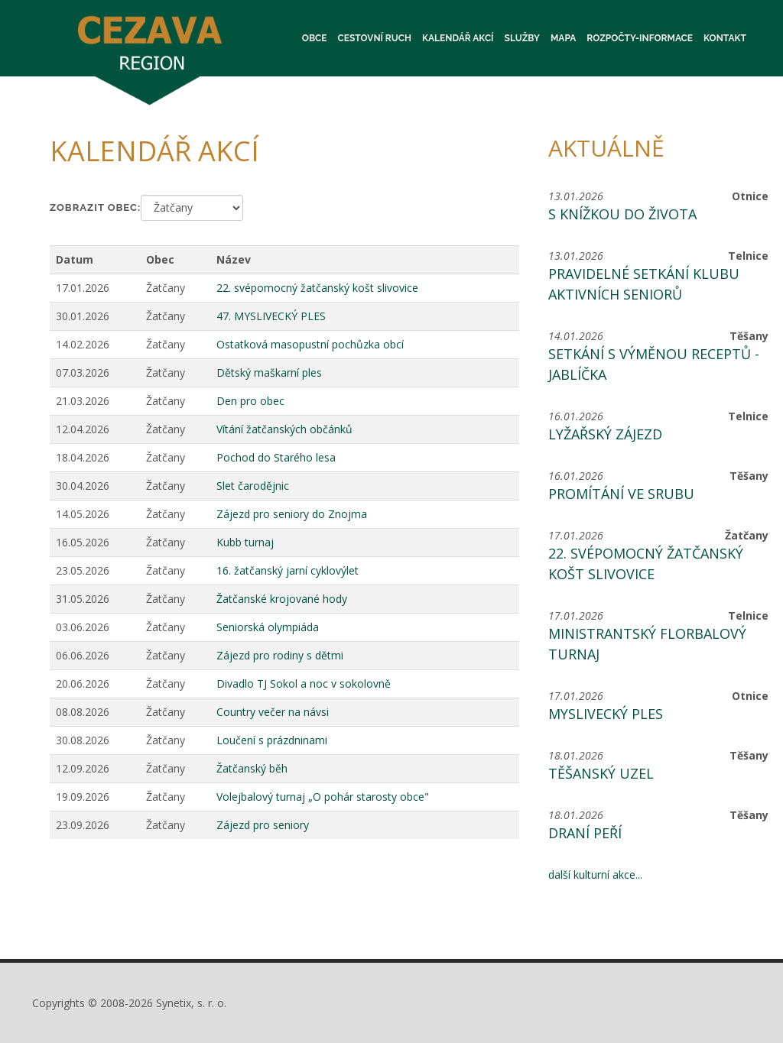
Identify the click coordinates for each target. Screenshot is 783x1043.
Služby (522, 38)
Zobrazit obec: (95, 207)
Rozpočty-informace (639, 38)
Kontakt (724, 38)
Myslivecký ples (605, 714)
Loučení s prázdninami (271, 740)
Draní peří (585, 833)
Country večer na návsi (272, 712)
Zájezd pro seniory (262, 825)
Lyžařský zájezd (605, 434)
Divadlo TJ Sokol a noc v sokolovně (303, 683)
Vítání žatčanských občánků (284, 429)
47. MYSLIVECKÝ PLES (271, 316)
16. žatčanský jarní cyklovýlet (287, 570)
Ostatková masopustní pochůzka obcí (310, 344)
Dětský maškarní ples (269, 372)
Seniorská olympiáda (267, 627)
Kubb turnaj (245, 542)
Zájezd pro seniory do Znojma (291, 514)
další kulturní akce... (595, 874)
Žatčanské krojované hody (281, 598)
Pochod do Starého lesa (276, 457)
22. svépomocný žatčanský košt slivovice (317, 287)
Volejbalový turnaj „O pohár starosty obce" (322, 796)
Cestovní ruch (374, 38)
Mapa (563, 38)
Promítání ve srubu (621, 493)
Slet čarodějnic (252, 485)
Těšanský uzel (601, 773)
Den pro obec (250, 401)
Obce (314, 38)
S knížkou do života (622, 214)
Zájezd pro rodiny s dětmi (279, 655)
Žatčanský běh (252, 768)
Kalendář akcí (458, 38)
